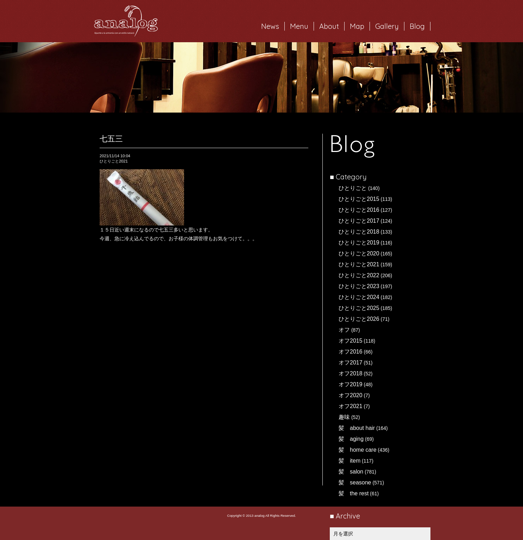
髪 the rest (353, 493)
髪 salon (351, 472)
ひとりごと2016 (359, 210)
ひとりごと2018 (359, 232)
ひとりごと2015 (359, 199)
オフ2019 (351, 384)
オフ (344, 330)
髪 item (349, 461)
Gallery (387, 26)
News (270, 26)
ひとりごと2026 (359, 319)
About (329, 26)
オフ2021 (351, 406)
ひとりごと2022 (359, 275)
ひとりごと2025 (359, 308)
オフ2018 (351, 373)
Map (357, 26)
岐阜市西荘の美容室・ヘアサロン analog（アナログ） (126, 21)
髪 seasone (355, 482)
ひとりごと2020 (359, 253)
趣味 (344, 417)
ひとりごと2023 (359, 286)
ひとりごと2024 (359, 297)
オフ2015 (351, 341)
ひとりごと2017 (359, 221)
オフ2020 (351, 395)
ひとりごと (353, 188)
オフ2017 (351, 363)
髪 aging (351, 439)
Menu (299, 26)
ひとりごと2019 (359, 243)
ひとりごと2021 (359, 264)
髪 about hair (357, 428)
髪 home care (358, 450)
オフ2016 (351, 352)
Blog (417, 26)
